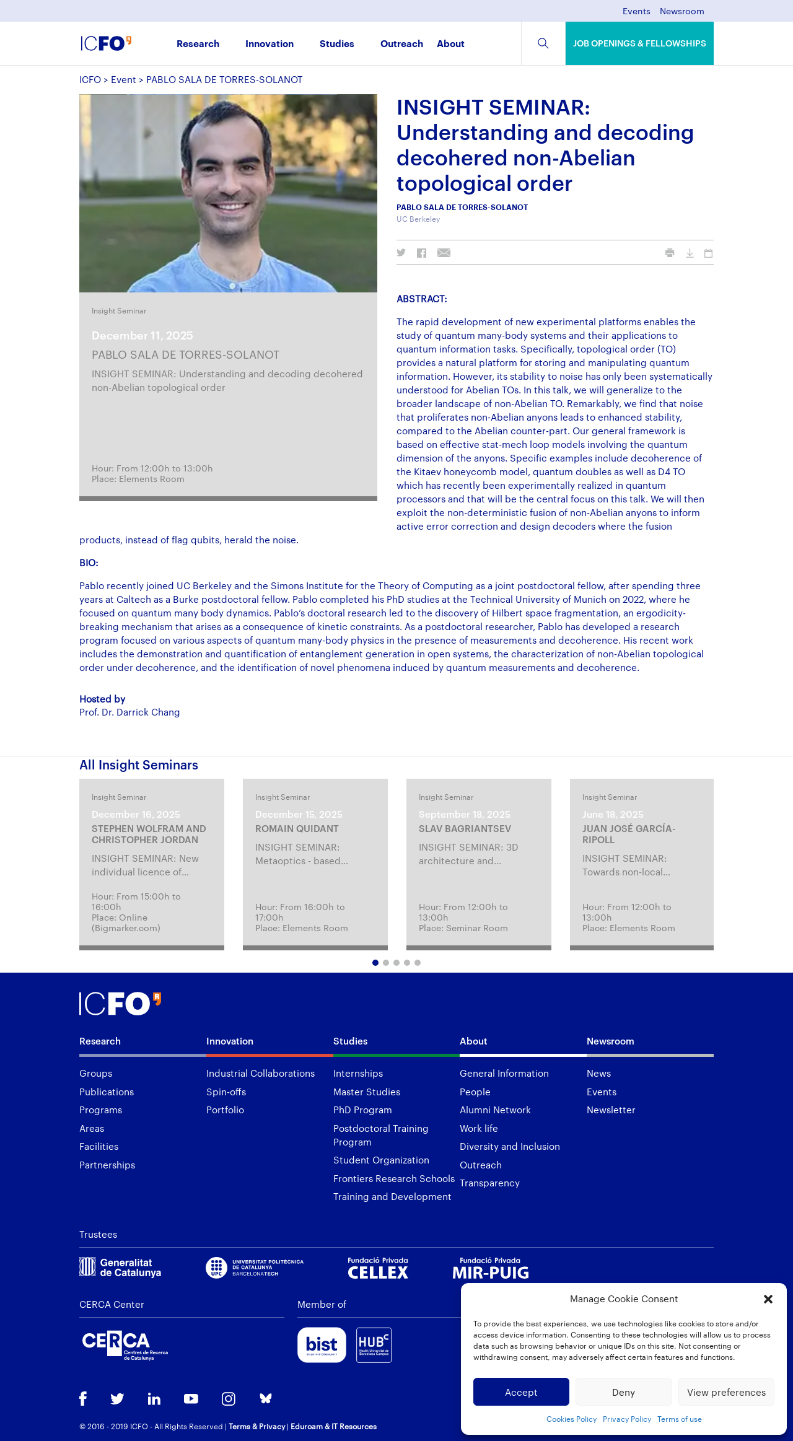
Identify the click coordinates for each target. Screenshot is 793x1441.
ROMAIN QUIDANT (297, 828)
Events (637, 11)
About (451, 44)
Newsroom (682, 11)
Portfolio (225, 1109)
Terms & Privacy (257, 1426)
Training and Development (392, 1196)
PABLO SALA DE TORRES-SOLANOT (185, 354)
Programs (100, 1109)
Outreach (401, 44)
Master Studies (366, 1091)
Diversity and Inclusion (510, 1146)
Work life (479, 1128)
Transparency (490, 1182)
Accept (521, 1392)
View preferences (726, 1392)
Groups (95, 1073)
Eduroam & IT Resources (334, 1426)
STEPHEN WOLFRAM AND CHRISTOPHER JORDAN (149, 834)
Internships (358, 1073)
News (599, 1073)
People (475, 1091)
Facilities (98, 1146)
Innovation (269, 44)
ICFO (90, 79)
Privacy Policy (627, 1418)
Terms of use (679, 1418)
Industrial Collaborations (260, 1073)
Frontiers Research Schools (394, 1178)
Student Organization (381, 1159)
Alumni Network (495, 1109)
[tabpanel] (152, 864)
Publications (106, 1091)
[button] (768, 1299)
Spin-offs (226, 1091)
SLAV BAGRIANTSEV (465, 828)
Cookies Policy (571, 1418)
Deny (623, 1392)
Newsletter (611, 1109)
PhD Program (362, 1109)
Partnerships (107, 1164)
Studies (337, 44)
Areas (91, 1128)
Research (198, 44)
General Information (504, 1073)
